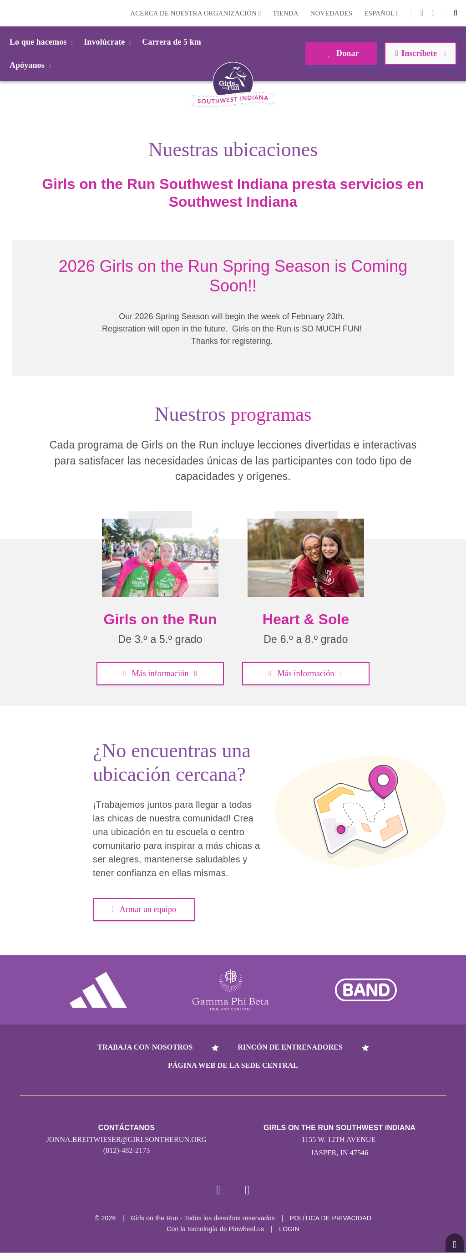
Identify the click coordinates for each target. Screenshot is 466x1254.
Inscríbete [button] (420, 53)
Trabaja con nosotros (144, 1047)
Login (8, 13)
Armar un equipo (144, 909)
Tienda (285, 13)
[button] (455, 13)
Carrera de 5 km (171, 41)
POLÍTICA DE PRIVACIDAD (330, 1219)
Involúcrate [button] (109, 41)
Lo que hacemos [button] (43, 41)
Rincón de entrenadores (290, 1047)
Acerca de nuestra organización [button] (195, 13)
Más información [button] (160, 673)
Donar (341, 53)
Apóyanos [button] (32, 65)
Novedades (331, 13)
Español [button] (381, 13)
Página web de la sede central (233, 1065)
